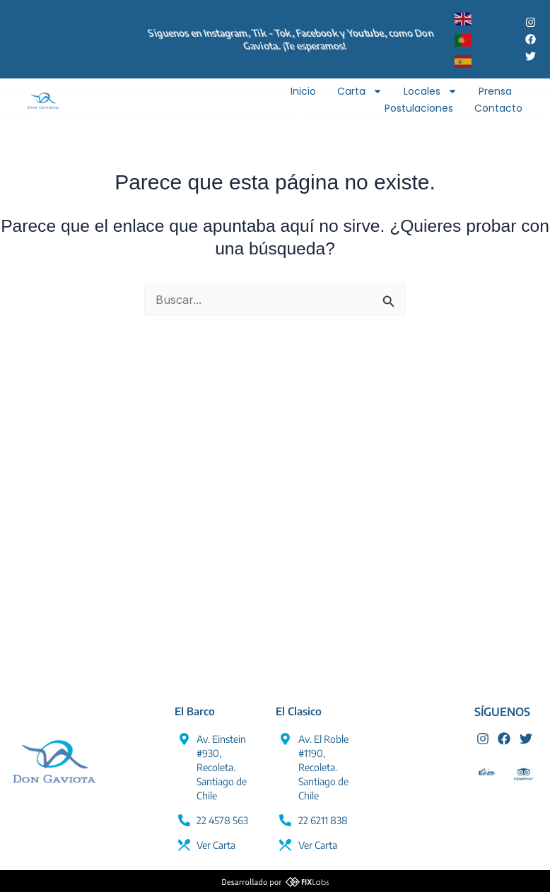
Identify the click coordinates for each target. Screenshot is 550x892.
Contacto (498, 108)
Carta (359, 91)
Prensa (495, 91)
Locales (430, 91)
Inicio (303, 91)
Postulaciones (419, 108)
